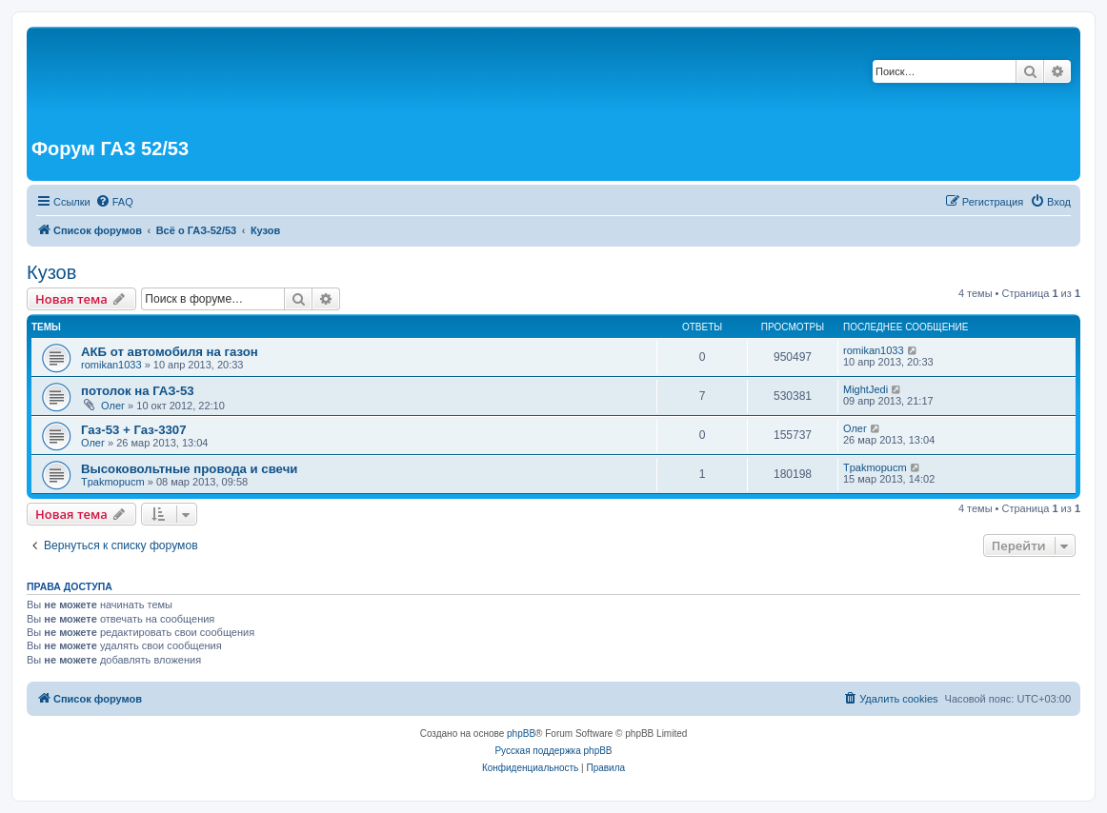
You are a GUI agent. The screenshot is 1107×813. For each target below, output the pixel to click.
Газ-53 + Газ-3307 (134, 430)
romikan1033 (111, 364)
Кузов (51, 272)
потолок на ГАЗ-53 (137, 391)
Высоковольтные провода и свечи (189, 469)
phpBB (521, 733)
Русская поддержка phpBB (553, 750)
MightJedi (865, 389)
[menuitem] (114, 201)
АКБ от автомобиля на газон (169, 352)
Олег (113, 405)
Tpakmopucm (113, 481)
